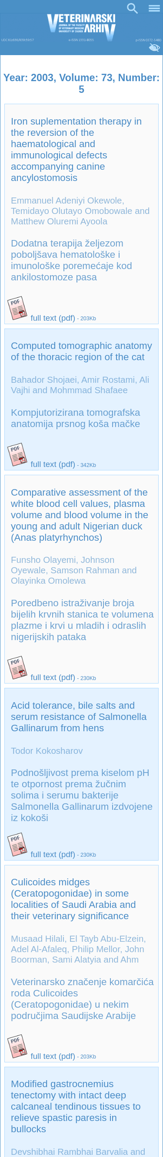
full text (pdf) (41, 317)
